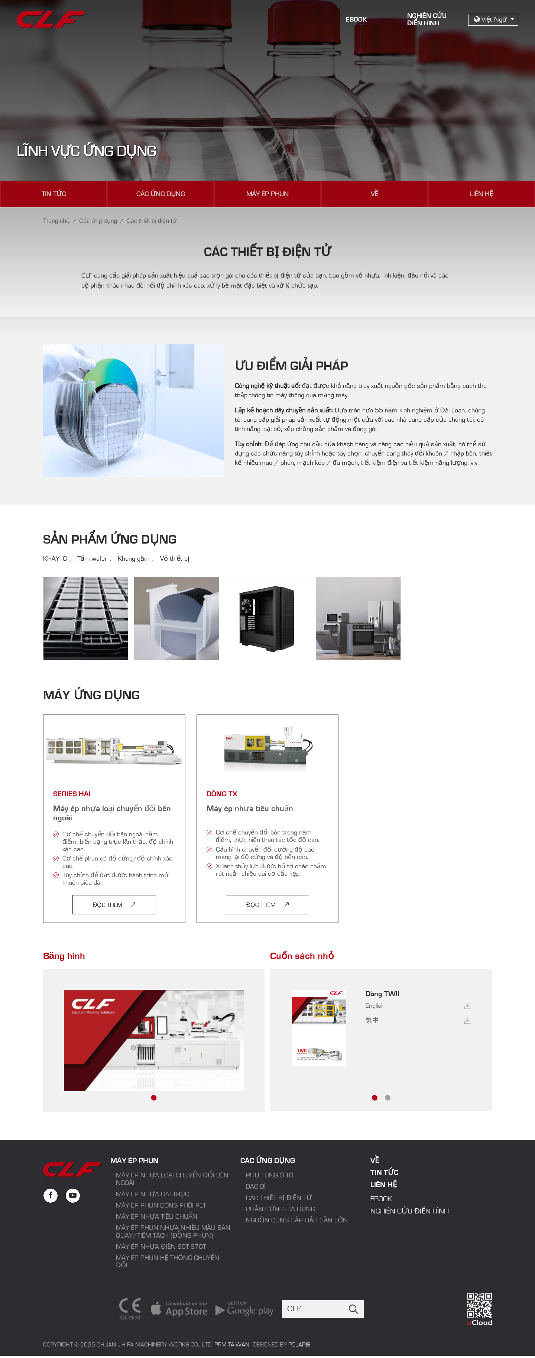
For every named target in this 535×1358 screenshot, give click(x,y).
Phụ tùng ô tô (269, 1176)
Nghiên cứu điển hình (409, 1212)
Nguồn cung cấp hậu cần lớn (297, 1221)
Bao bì (256, 1187)
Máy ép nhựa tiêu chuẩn (157, 1217)
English (375, 1006)
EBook (356, 19)
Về (374, 194)
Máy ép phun (267, 194)
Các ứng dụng (160, 194)
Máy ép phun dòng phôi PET (161, 1206)
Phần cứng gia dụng (280, 1210)
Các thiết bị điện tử (279, 1199)
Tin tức (54, 194)
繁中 (372, 1021)
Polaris (299, 1346)
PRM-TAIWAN (231, 1346)
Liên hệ (481, 194)
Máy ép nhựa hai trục (152, 1195)
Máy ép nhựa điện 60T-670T (161, 1247)
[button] (154, 1099)
